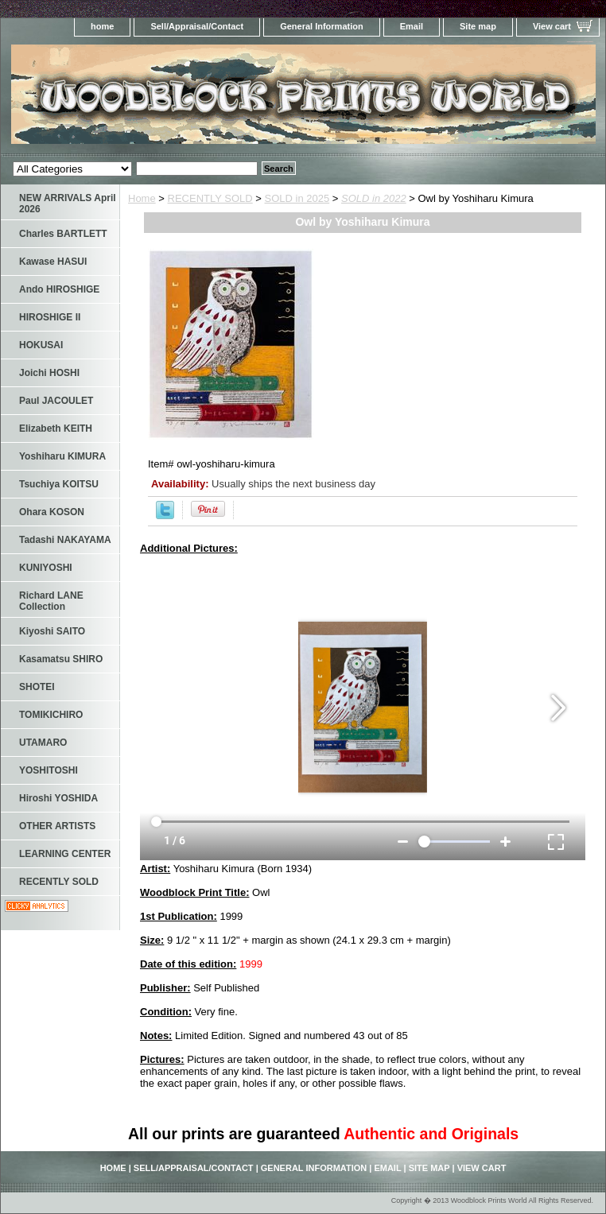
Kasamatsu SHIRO (61, 659)
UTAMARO (43, 742)
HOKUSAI (41, 345)
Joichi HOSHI (49, 372)
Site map (478, 26)
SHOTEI (37, 686)
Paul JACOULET (56, 400)
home (102, 26)
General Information (321, 26)
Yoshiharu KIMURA (62, 456)
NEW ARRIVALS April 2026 (67, 203)
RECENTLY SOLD (210, 198)
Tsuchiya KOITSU (59, 484)
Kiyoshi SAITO (52, 631)
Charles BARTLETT (63, 233)
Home (142, 198)
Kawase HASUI (53, 261)
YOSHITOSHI (48, 770)
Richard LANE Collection (51, 601)
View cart (552, 26)
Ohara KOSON (51, 512)
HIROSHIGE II (49, 317)
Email (411, 26)
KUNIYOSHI (45, 567)
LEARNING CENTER (65, 853)
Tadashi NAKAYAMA (65, 539)
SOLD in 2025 (297, 198)
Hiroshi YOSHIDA (58, 798)
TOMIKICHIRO (51, 714)
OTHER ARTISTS (57, 826)
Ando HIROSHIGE (59, 289)
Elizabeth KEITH (55, 428)
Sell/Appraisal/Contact (196, 26)
